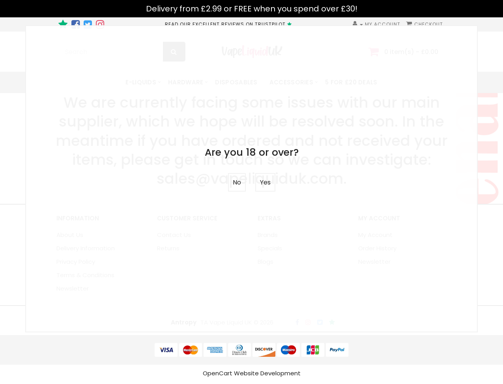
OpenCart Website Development (252, 375)
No (237, 182)
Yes (265, 182)
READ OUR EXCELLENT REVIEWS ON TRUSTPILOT (229, 24)
